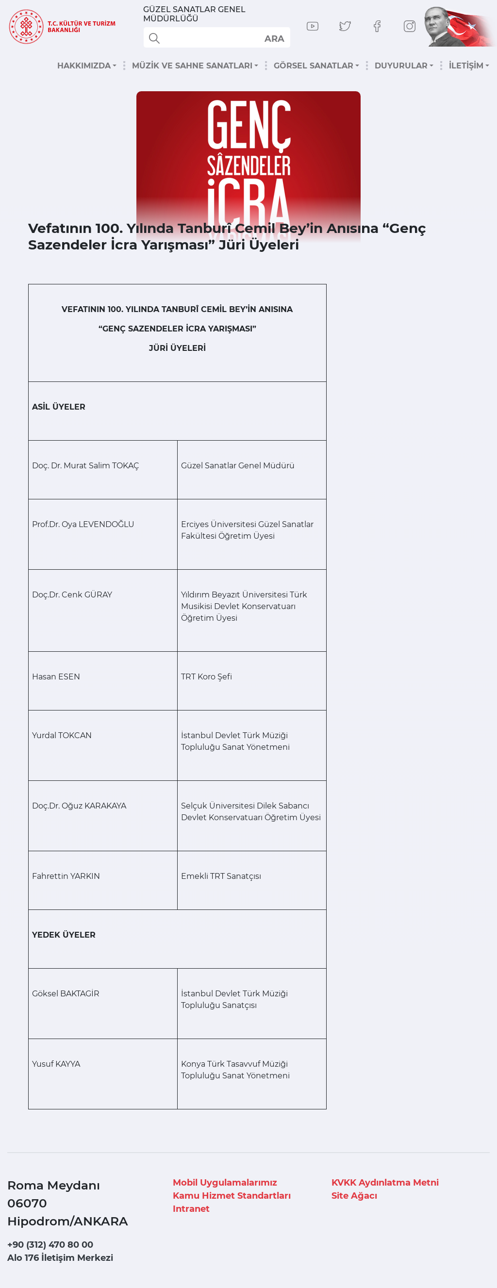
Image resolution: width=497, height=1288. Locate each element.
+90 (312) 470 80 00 (50, 1244)
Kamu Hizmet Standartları (232, 1195)
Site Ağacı (354, 1195)
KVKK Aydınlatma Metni (385, 1182)
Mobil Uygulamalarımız (225, 1182)
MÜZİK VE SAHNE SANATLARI (192, 65)
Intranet (191, 1209)
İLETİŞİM (466, 65)
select (274, 38)
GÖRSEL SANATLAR (313, 65)
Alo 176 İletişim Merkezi (60, 1258)
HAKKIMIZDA (84, 65)
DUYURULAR (401, 65)
